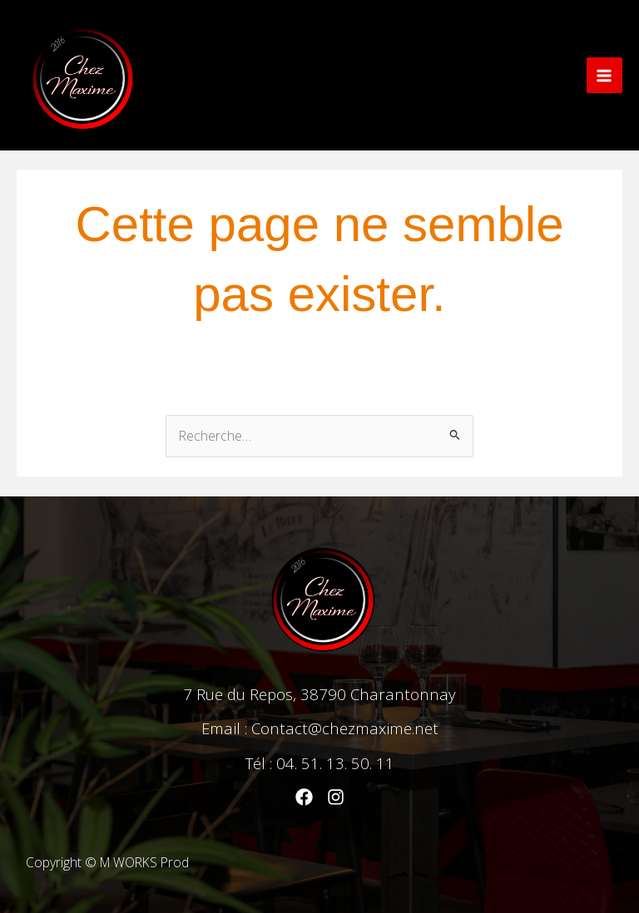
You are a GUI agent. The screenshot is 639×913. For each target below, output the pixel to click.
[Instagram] (335, 797)
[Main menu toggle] (604, 75)
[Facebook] (304, 797)
